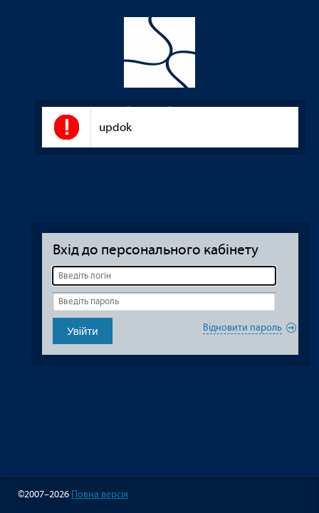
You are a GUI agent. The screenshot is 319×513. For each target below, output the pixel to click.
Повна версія (99, 494)
